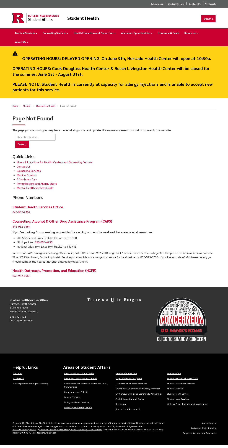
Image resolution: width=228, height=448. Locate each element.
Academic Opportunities (136, 35)
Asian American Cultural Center (79, 375)
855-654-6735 (44, 245)
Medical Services (26, 35)
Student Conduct (175, 391)
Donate (208, 19)
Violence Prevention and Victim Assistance (187, 406)
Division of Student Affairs (203, 430)
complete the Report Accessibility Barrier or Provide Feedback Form (70, 431)
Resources (191, 35)
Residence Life (174, 375)
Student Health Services (178, 396)
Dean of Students (72, 399)
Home (15, 108)
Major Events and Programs (129, 380)
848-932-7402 (21, 214)
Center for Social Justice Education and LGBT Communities (86, 388)
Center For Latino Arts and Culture (80, 380)
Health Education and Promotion (95, 35)
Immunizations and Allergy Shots (37, 186)
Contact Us (195, 3)
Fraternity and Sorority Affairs (78, 409)
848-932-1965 (21, 278)
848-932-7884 (21, 229)
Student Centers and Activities (181, 386)
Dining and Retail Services (76, 404)
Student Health (95, 19)
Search (212, 3)
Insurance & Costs (168, 35)
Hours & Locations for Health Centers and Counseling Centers (54, 164)
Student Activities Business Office (182, 380)
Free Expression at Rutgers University (30, 386)
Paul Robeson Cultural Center (130, 401)
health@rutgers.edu (21, 322)
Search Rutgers (208, 425)
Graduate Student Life (126, 375)
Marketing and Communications (131, 386)
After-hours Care (27, 182)
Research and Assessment (128, 411)
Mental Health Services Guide (35, 190)
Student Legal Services (178, 401)
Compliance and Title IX (75, 394)
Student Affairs (176, 3)
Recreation (121, 406)
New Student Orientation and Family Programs (138, 391)
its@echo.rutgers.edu (46, 435)
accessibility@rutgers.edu (24, 431)
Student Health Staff (45, 108)
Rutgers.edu (157, 3)
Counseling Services (55, 35)
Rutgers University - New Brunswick (199, 435)
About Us (21, 44)
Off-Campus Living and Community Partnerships (139, 396)
